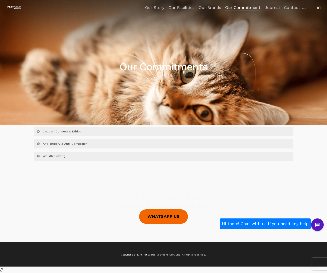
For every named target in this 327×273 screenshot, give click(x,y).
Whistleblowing (50, 156)
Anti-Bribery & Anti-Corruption (62, 143)
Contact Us (295, 7)
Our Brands (210, 7)
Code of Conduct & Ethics (58, 131)
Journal (272, 7)
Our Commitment (242, 7)
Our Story (154, 7)
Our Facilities (182, 7)
